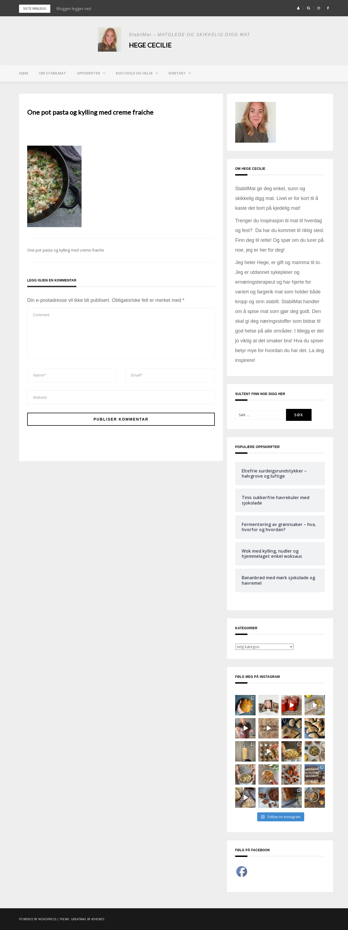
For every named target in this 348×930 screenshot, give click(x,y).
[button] (298, 8)
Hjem (23, 73)
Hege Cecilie (150, 45)
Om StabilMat (52, 73)
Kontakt (177, 73)
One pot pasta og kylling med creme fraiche (65, 250)
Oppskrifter (88, 73)
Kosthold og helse (134, 73)
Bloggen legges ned (73, 8)
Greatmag (78, 919)
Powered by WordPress (37, 919)
